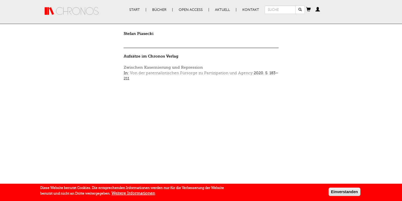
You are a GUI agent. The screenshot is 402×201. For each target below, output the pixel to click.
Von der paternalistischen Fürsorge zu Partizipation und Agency (191, 73)
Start (134, 10)
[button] (308, 9)
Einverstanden (344, 192)
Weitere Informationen (133, 194)
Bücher (159, 10)
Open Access (191, 10)
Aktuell (222, 10)
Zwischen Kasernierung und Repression (163, 67)
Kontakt (250, 10)
